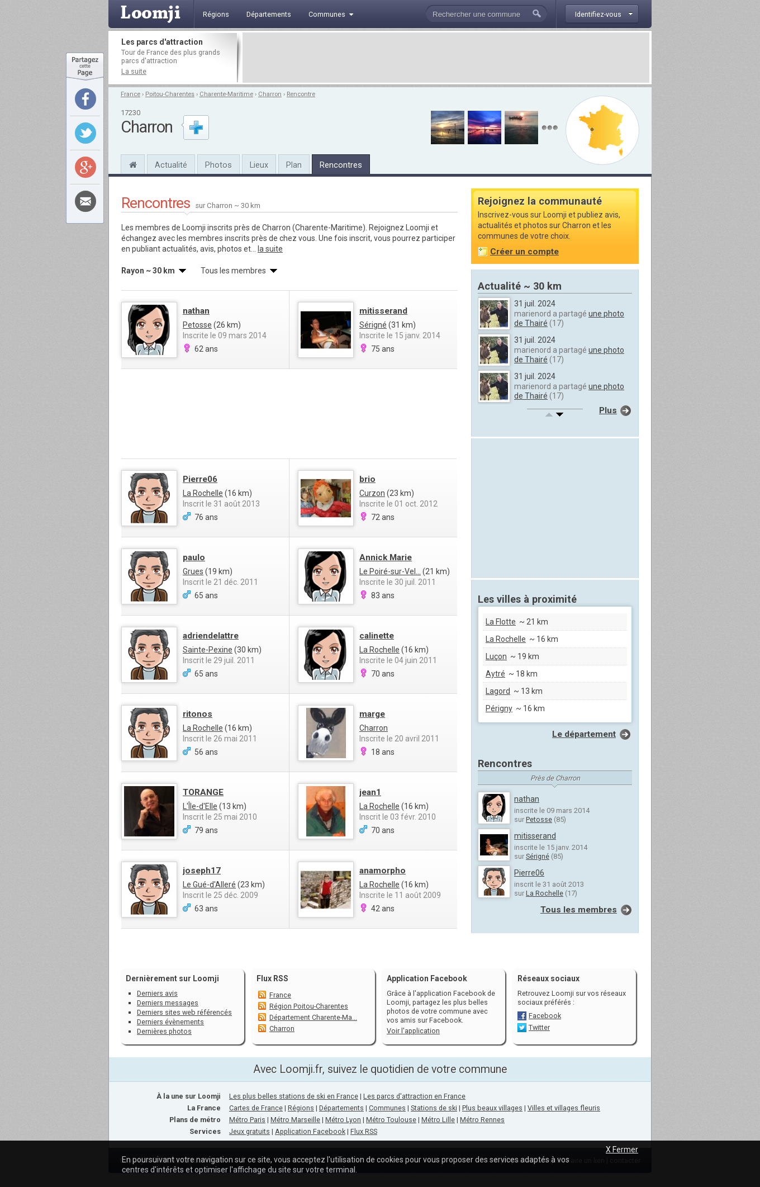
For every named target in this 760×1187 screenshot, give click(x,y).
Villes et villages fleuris (564, 1108)
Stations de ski (434, 1108)
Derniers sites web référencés (184, 1012)
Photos (218, 165)
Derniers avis (157, 993)
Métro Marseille (295, 1119)
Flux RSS (272, 978)
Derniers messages (167, 1003)
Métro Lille (438, 1119)
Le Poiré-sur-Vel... (390, 571)
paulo (194, 557)
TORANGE (203, 792)
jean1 (370, 792)
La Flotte (501, 621)
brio (367, 479)
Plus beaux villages (492, 1108)
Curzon (372, 493)
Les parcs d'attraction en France (414, 1096)
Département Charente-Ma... (313, 1017)
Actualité (171, 165)
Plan (294, 165)
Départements (341, 1108)
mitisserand (383, 311)
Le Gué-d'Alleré (209, 884)
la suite (270, 248)
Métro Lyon (343, 1119)
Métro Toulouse (391, 1119)
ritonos (197, 714)
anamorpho (382, 871)
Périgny (499, 708)
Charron (270, 94)
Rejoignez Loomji (399, 227)
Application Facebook (310, 1131)
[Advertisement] (446, 57)
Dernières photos (164, 1031)
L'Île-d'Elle (200, 806)
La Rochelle (203, 493)
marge (372, 714)
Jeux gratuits (249, 1131)
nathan (196, 311)
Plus (608, 410)
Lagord (498, 691)
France (130, 94)
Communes (387, 1108)
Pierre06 (200, 479)
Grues (193, 571)
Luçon (496, 656)
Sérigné (373, 324)
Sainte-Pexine (207, 649)
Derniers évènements (170, 1022)
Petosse (197, 324)
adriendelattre (211, 636)
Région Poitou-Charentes (308, 1006)
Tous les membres (578, 910)
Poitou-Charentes (169, 94)
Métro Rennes (482, 1119)
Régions (301, 1108)
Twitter (539, 1027)
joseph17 (202, 871)
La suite (133, 71)
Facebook (545, 1015)
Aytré (495, 673)
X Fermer (622, 1149)
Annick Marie (385, 557)
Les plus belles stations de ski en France (293, 1096)
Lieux (259, 165)
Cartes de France (256, 1108)
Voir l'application (413, 1031)
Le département (584, 734)
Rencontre (301, 94)
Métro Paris (247, 1119)
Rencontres (341, 165)
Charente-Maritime (226, 94)
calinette (376, 636)
